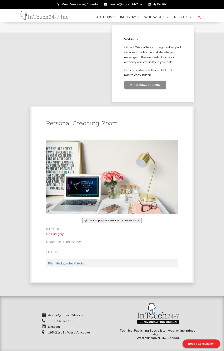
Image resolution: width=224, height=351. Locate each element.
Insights (183, 17)
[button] (199, 17)
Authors (107, 17)
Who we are (157, 17)
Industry (130, 17)
